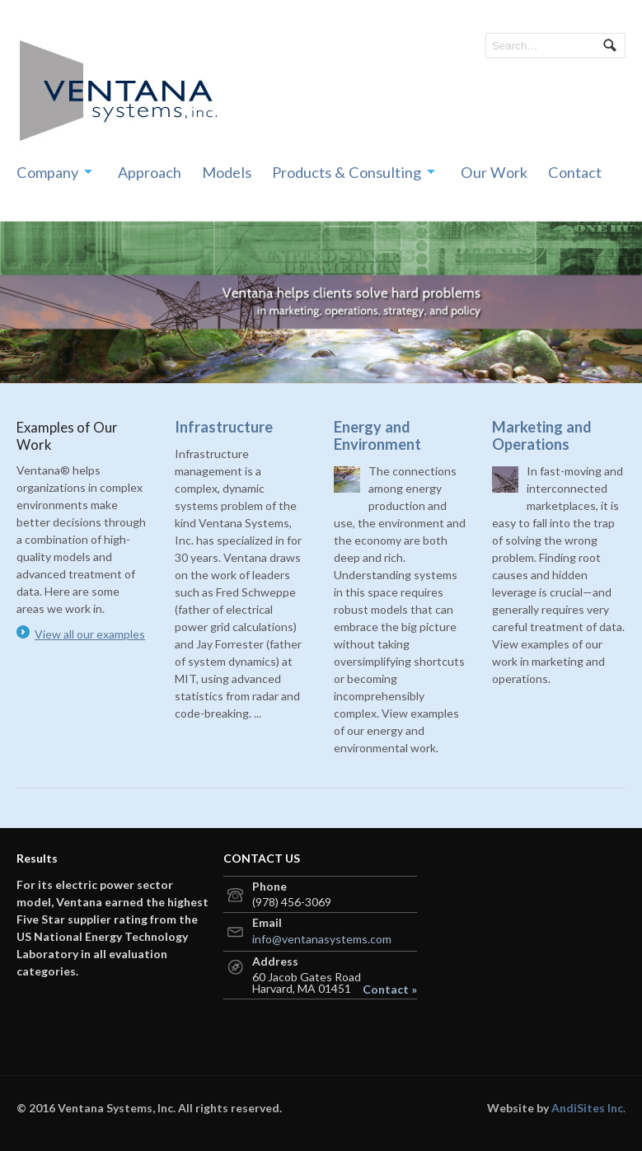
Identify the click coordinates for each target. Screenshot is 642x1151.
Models (226, 172)
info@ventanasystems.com (321, 939)
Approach (149, 172)
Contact (575, 172)
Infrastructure (224, 427)
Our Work (494, 172)
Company (47, 172)
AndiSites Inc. (588, 1108)
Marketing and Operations (542, 435)
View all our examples (90, 634)
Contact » (390, 989)
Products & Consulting (346, 172)
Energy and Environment (377, 435)
